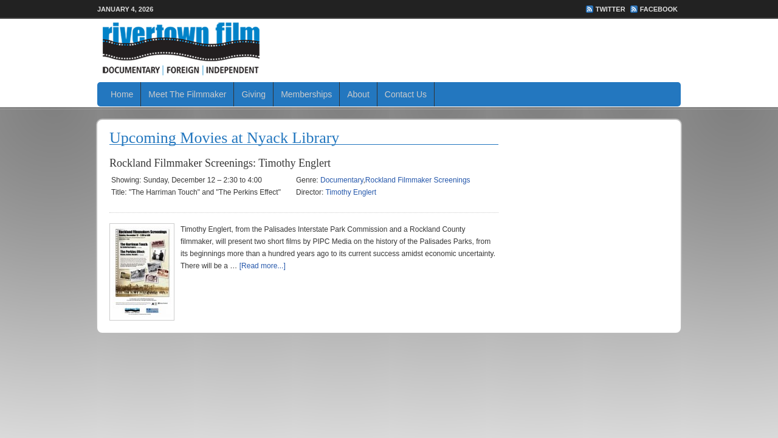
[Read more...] (262, 266)
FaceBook (659, 9)
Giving (253, 94)
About (358, 94)
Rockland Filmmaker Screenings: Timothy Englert (220, 163)
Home (122, 94)
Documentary (341, 180)
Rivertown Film (389, 48)
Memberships (306, 94)
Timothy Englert (350, 192)
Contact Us (406, 94)
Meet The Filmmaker (187, 94)
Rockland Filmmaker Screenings (417, 180)
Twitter (610, 9)
